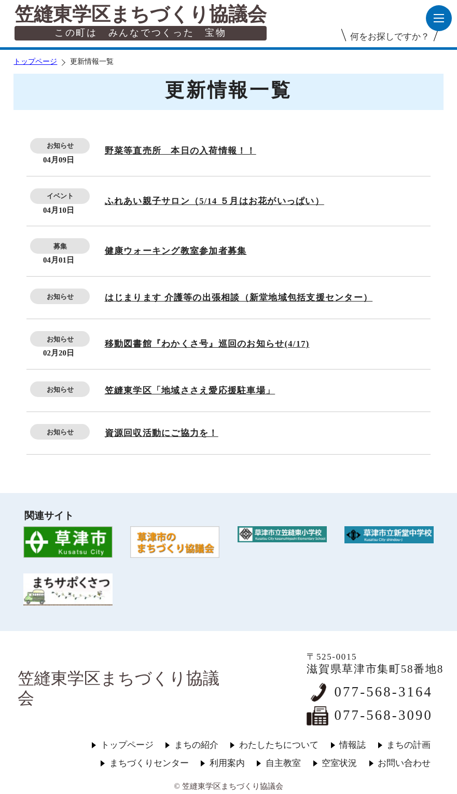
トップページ (35, 61)
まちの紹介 (196, 745)
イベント (60, 196)
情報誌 (352, 745)
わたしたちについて (278, 745)
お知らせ (60, 145)
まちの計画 (408, 745)
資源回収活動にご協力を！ (161, 433)
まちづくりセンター (149, 763)
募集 (60, 246)
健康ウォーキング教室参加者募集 (176, 251)
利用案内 (227, 763)
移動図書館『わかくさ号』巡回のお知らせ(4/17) (207, 344)
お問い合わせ (404, 763)
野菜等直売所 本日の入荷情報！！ (180, 151)
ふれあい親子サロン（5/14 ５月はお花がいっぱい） (214, 201)
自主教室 (283, 763)
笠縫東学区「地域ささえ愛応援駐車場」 (190, 390)
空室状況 (339, 763)
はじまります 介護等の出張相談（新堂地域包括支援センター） (239, 298)
